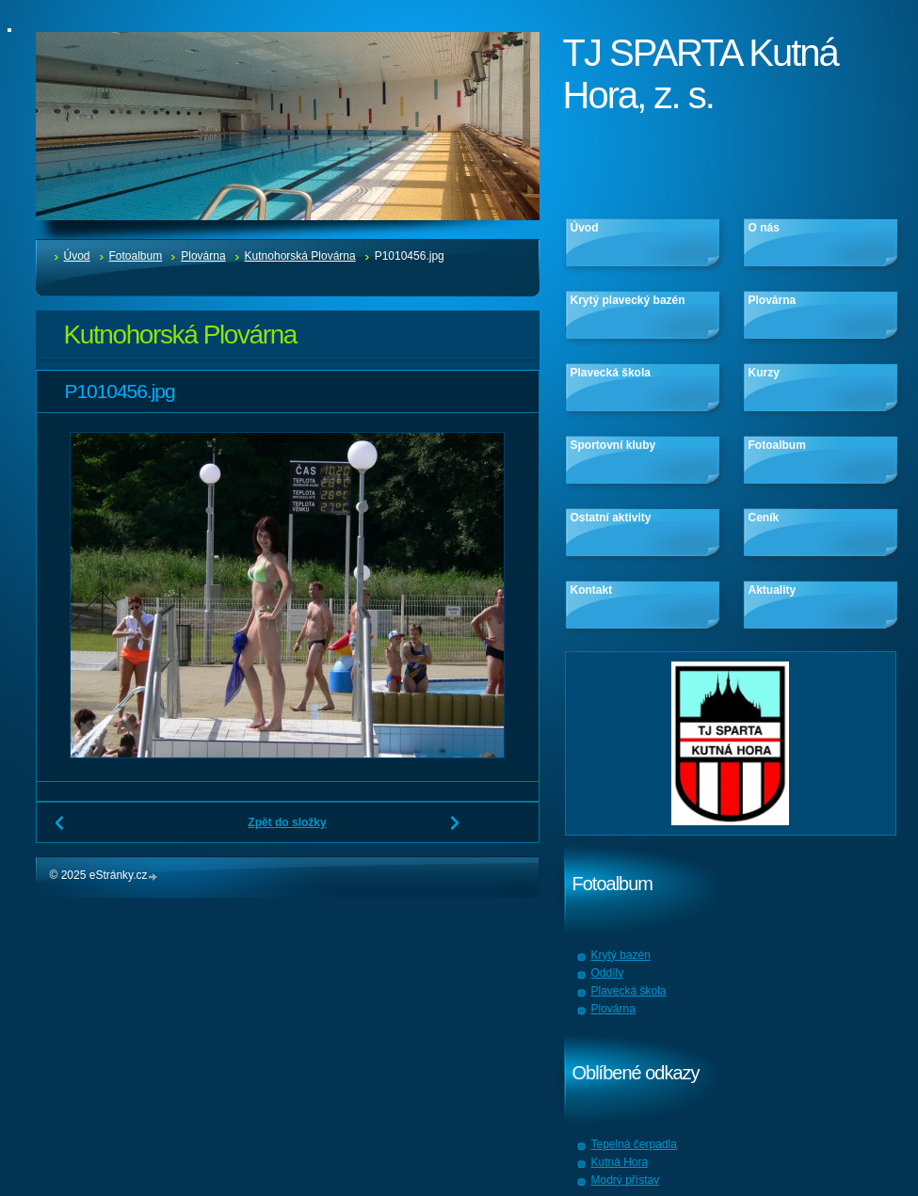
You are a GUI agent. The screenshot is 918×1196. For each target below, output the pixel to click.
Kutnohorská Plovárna (300, 256)
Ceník (764, 517)
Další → (456, 830)
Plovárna (203, 256)
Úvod (77, 256)
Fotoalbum (136, 256)
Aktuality (773, 590)
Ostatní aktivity (611, 517)
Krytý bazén (621, 955)
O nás (764, 227)
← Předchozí (60, 830)
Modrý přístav (625, 1180)
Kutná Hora (620, 1162)
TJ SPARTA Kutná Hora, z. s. (700, 74)
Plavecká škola (611, 372)
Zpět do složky (287, 822)
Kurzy (764, 372)
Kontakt (592, 590)
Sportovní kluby (613, 445)
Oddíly (607, 973)
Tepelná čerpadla (634, 1144)
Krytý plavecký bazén (628, 300)
